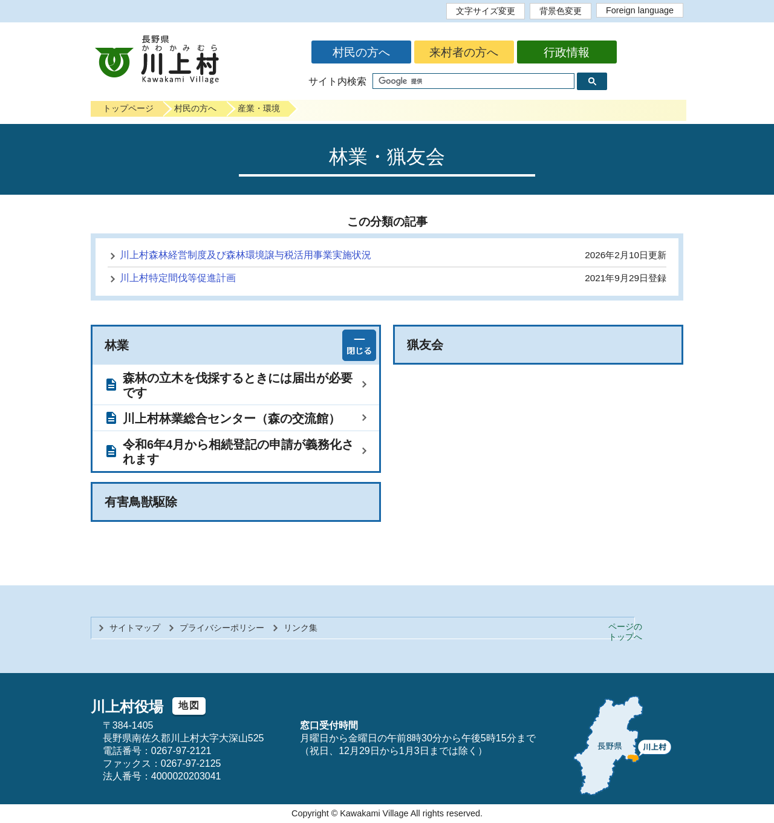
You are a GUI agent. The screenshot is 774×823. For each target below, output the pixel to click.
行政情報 (567, 52)
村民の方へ (361, 52)
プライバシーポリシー (222, 628)
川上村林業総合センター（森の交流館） (231, 418)
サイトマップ (134, 628)
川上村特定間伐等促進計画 (178, 278)
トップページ (128, 108)
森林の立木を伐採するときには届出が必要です (238, 385)
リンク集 (300, 628)
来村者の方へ (463, 52)
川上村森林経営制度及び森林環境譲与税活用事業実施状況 (245, 255)
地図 (189, 705)
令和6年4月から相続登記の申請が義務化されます (238, 452)
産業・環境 (259, 108)
